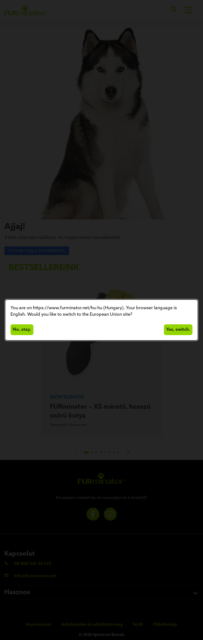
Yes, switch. (178, 330)
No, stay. (22, 330)
